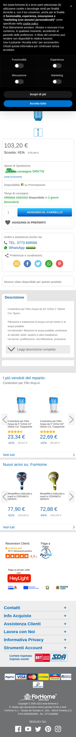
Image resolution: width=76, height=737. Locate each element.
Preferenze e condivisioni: (26, 255)
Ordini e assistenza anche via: (23, 237)
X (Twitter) (38, 265)
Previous (4, 419)
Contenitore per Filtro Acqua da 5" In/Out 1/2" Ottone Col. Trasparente (20, 424)
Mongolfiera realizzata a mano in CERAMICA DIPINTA (20, 496)
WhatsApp (49, 263)
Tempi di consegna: (16, 193)
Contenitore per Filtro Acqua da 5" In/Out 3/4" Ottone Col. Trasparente (52, 424)
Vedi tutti (9, 454)
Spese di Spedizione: (17, 165)
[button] (71, 6)
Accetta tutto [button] (38, 103)
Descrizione (14, 297)
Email (16, 263)
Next (71, 419)
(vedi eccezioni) (13, 176)
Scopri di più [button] (38, 94)
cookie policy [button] (30, 23)
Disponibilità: (12, 184)
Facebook (27, 263)
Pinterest (59, 263)
